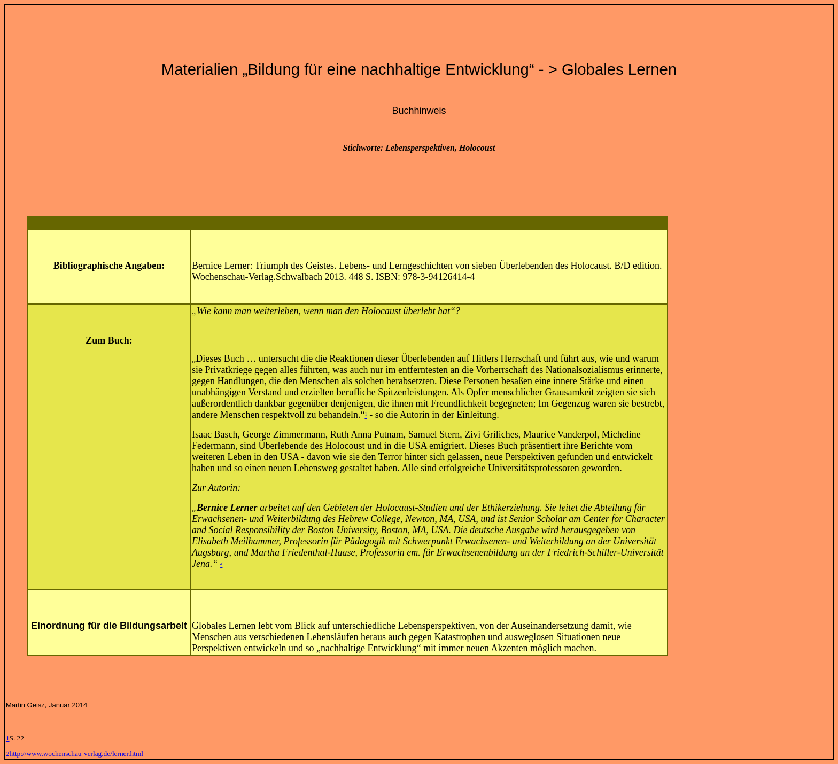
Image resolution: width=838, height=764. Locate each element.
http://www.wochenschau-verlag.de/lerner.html (76, 754)
